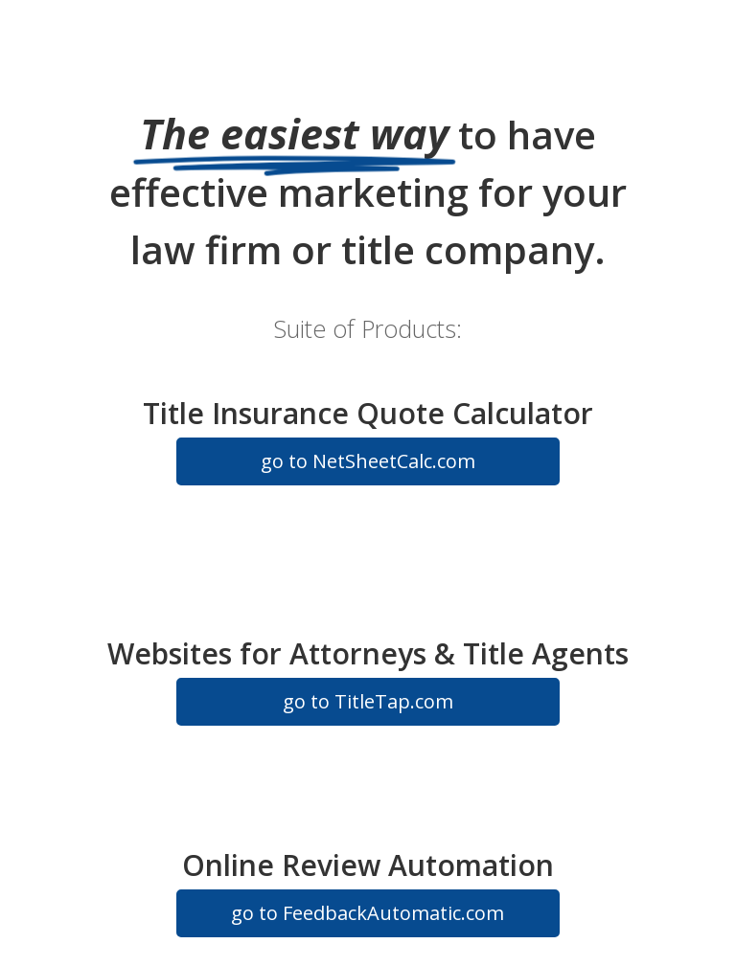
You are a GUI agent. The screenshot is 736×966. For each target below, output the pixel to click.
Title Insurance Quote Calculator (368, 413)
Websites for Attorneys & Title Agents (368, 653)
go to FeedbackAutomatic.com (367, 913)
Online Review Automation (368, 865)
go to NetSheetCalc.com (368, 461)
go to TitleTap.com (368, 701)
